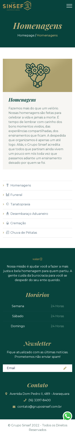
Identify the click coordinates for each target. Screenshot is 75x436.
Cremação (16, 223)
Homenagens (18, 185)
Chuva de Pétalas (21, 232)
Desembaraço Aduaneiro (27, 214)
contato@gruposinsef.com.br (39, 406)
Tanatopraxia (18, 204)
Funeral (14, 195)
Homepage (25, 35)
